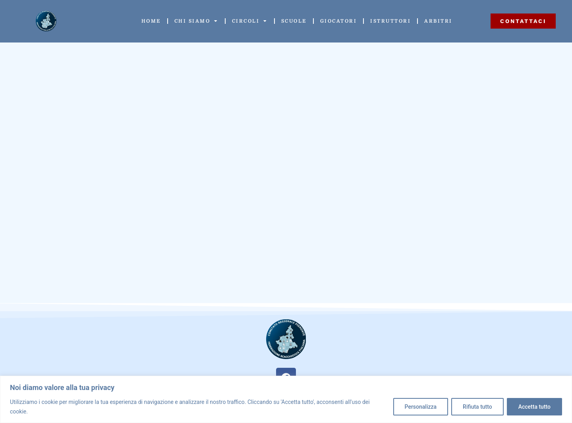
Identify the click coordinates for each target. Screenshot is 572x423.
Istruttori (390, 21)
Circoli (250, 21)
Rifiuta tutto (477, 407)
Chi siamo (196, 21)
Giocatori (338, 21)
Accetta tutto (534, 407)
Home (151, 21)
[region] (286, 399)
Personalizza (421, 407)
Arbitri (438, 21)
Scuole (294, 21)
